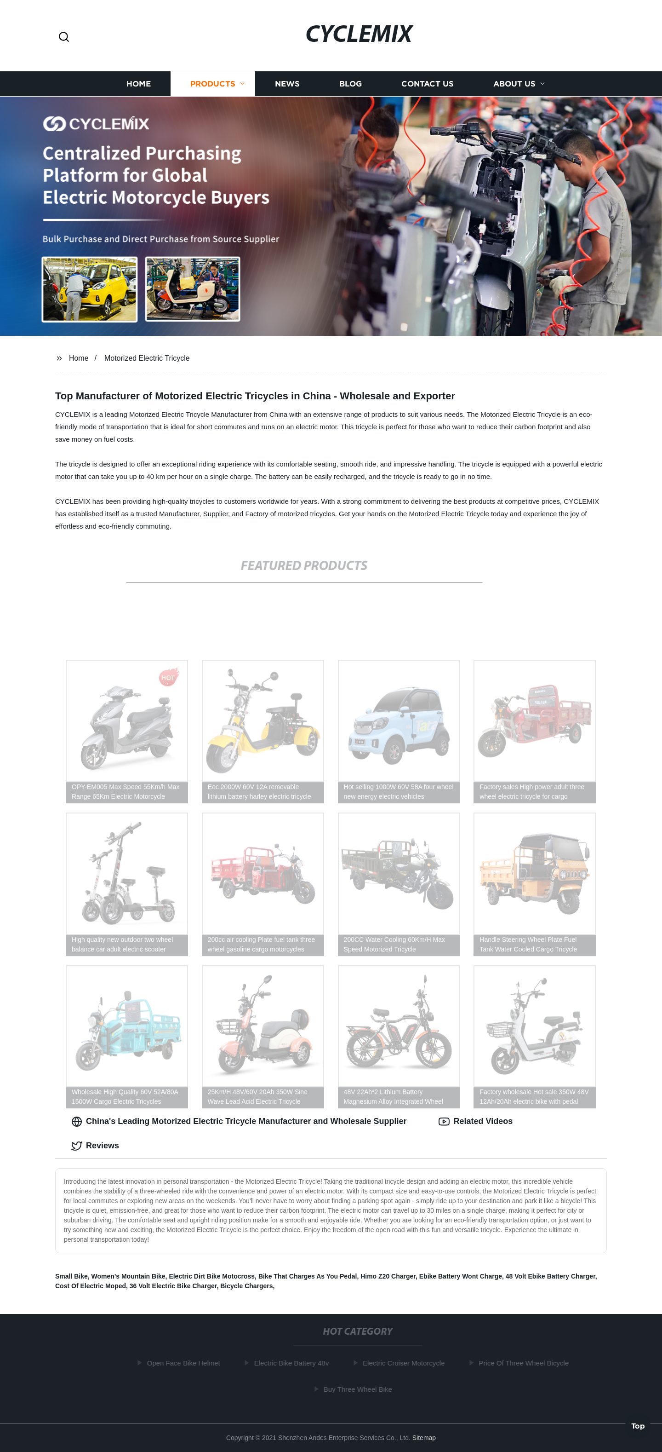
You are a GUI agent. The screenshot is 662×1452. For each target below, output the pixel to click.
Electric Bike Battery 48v (294, 1363)
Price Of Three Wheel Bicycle (527, 1363)
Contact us (427, 84)
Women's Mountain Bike (128, 1276)
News (287, 84)
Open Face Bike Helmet (186, 1363)
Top (638, 1424)
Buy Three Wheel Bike (361, 1389)
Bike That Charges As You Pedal (307, 1276)
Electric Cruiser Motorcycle (407, 1363)
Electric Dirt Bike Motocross (212, 1276)
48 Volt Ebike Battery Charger (550, 1276)
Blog (350, 84)
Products (212, 84)
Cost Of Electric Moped (90, 1286)
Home (138, 84)
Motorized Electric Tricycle (147, 358)
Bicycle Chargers (246, 1286)
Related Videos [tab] (476, 1121)
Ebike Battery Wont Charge (460, 1276)
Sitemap (424, 1437)
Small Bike (71, 1276)
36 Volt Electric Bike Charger (173, 1286)
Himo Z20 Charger (388, 1276)
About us (514, 84)
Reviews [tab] (95, 1146)
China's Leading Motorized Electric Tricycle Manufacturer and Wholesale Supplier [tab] (238, 1121)
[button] (64, 37)
